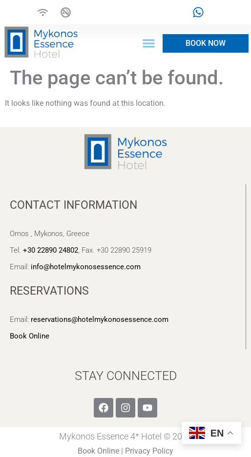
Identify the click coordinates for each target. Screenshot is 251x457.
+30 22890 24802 (50, 250)
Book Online (29, 336)
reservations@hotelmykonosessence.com (99, 319)
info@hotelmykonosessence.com (86, 266)
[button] (149, 44)
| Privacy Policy (147, 451)
